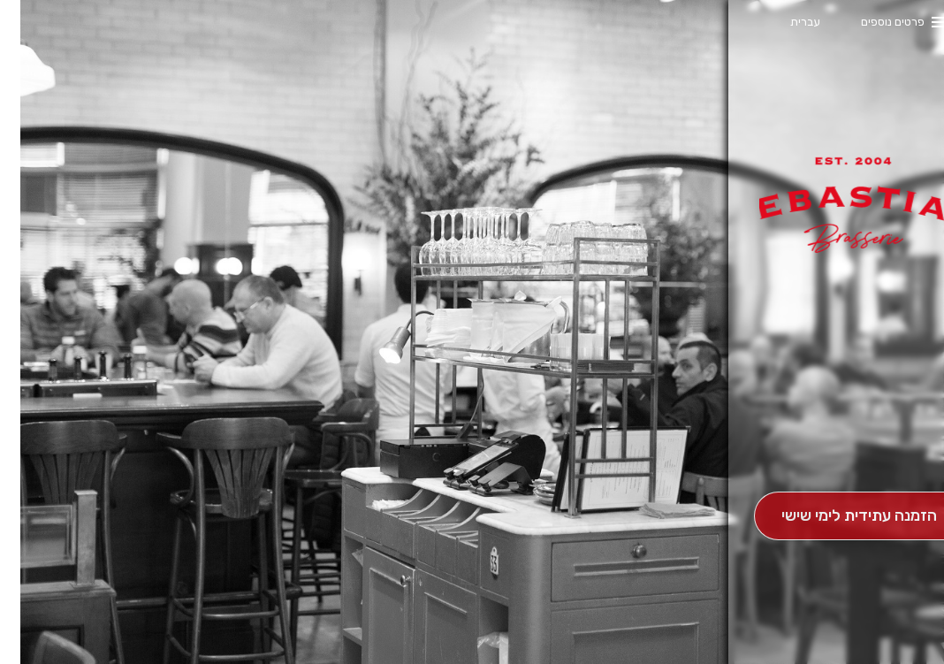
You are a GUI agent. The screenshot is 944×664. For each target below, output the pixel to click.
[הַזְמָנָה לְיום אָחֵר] (839, 516)
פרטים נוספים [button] (872, 21)
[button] (839, 442)
